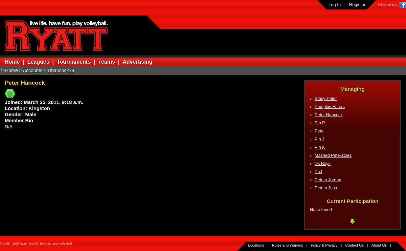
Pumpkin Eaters (330, 106)
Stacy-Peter (326, 98)
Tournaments (74, 62)
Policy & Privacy (324, 245)
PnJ (318, 171)
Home (12, 62)
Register (357, 4)
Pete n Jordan (328, 179)
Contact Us (354, 245)
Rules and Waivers (287, 245)
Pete (319, 131)
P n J (319, 139)
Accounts (33, 70)
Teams (106, 62)
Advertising (137, 62)
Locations (256, 245)
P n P (320, 123)
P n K (320, 147)
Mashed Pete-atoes (333, 155)
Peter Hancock (329, 114)
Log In (335, 4)
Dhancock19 (61, 70)
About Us (379, 245)
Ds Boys (323, 163)
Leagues (38, 62)
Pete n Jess (326, 188)
